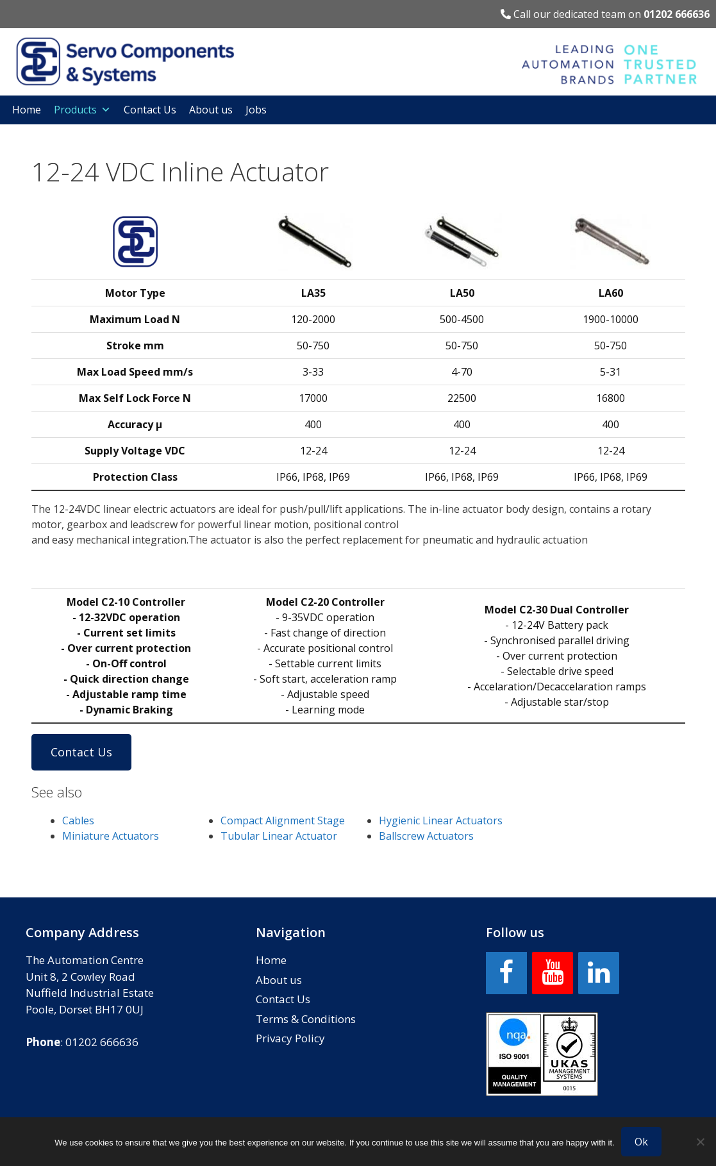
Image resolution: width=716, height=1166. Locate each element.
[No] (700, 1141)
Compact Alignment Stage (283, 820)
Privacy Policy (290, 1038)
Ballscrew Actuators (426, 836)
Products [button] (82, 110)
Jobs (256, 110)
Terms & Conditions (306, 1019)
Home (26, 110)
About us (211, 110)
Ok (641, 1142)
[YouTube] (552, 973)
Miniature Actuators (110, 836)
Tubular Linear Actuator (279, 836)
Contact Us (150, 110)
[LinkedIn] (598, 973)
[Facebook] (506, 973)
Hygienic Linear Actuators (441, 820)
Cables (78, 820)
